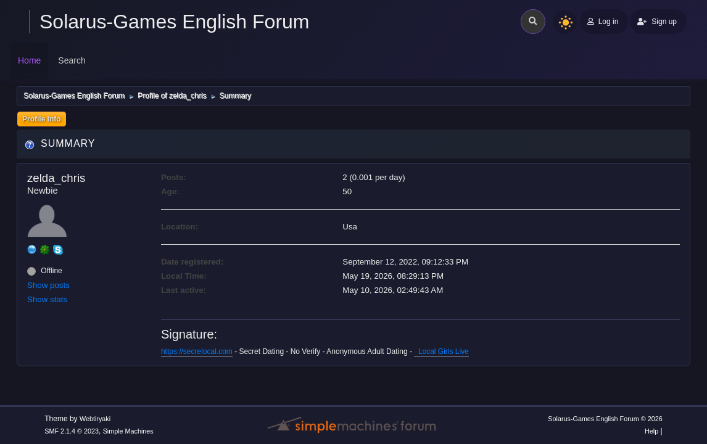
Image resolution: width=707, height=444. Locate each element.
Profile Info (41, 119)
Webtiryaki (95, 418)
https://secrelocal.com (197, 351)
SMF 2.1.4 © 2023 (71, 431)
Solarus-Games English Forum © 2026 (605, 418)
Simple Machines (128, 431)
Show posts (48, 285)
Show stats (47, 299)
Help (651, 431)
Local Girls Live (441, 351)
